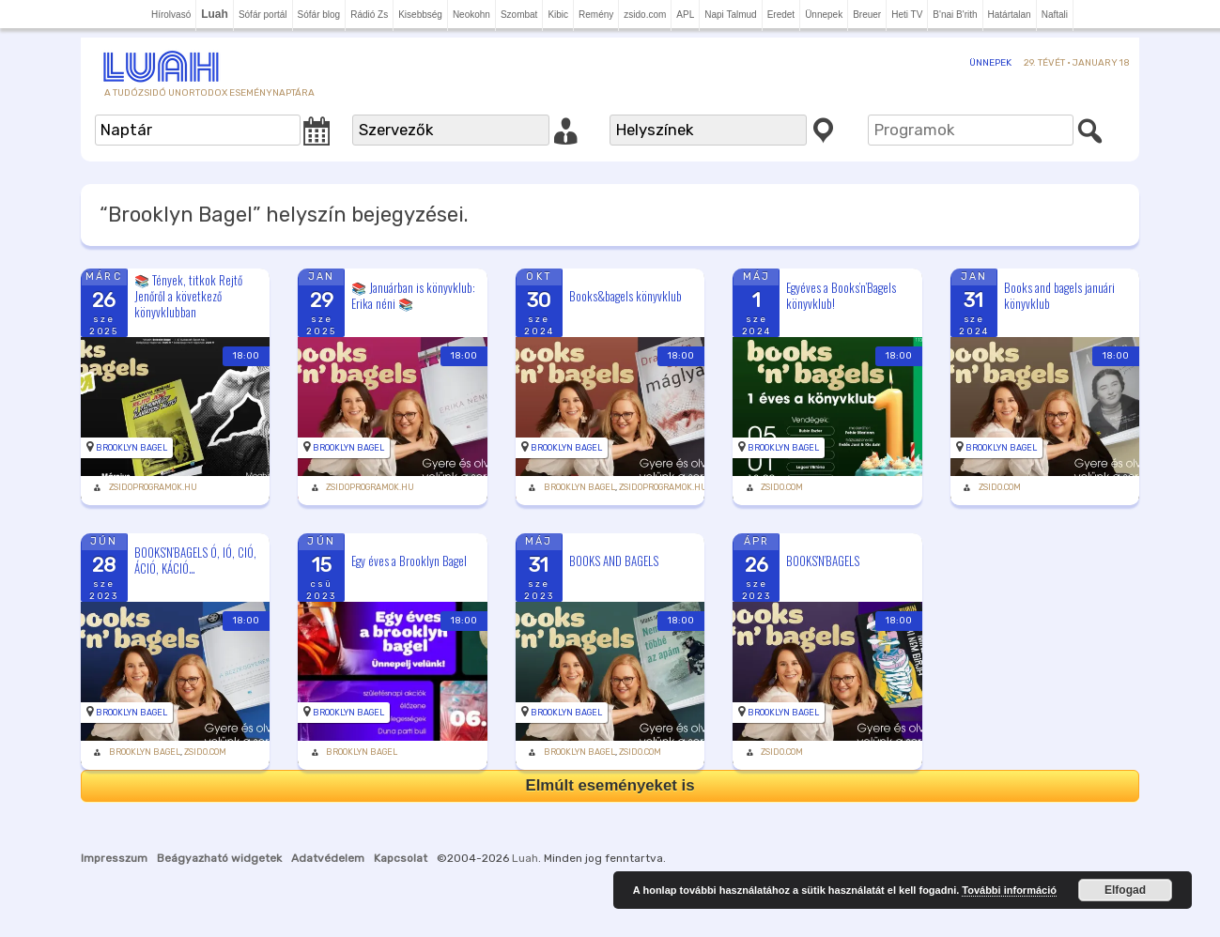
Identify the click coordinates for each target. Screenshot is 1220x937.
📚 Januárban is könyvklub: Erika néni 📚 (413, 295)
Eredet (781, 14)
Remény (596, 14)
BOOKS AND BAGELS (613, 560)
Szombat (519, 14)
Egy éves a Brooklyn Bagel (409, 560)
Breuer (867, 14)
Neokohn (471, 14)
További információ (1009, 890)
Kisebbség (420, 14)
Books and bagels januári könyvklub (1059, 295)
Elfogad (1125, 890)
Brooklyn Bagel (131, 448)
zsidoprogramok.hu (153, 487)
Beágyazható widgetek (219, 858)
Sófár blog (319, 14)
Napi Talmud (730, 14)
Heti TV (906, 14)
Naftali (1055, 14)
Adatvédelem (327, 858)
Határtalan (1009, 14)
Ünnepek (823, 14)
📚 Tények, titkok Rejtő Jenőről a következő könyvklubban (188, 295)
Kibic (558, 14)
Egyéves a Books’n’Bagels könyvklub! (841, 295)
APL (685, 14)
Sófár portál (263, 14)
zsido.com (645, 14)
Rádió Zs (369, 14)
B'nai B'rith (955, 14)
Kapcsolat (400, 858)
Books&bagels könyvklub (625, 295)
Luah (525, 858)
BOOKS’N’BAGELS (822, 560)
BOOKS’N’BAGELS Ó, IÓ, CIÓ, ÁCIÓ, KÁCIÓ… (195, 560)
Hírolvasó (171, 14)
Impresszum (114, 858)
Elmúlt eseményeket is (609, 785)
